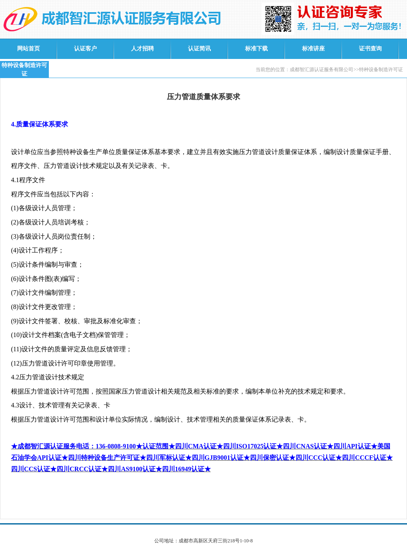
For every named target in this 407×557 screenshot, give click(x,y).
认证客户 (85, 49)
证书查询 (370, 49)
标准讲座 (313, 49)
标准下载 (256, 49)
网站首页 (28, 49)
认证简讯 (199, 49)
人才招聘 (142, 49)
